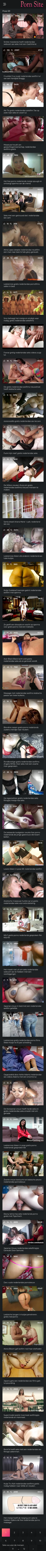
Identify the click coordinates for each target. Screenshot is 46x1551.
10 (40, 1540)
